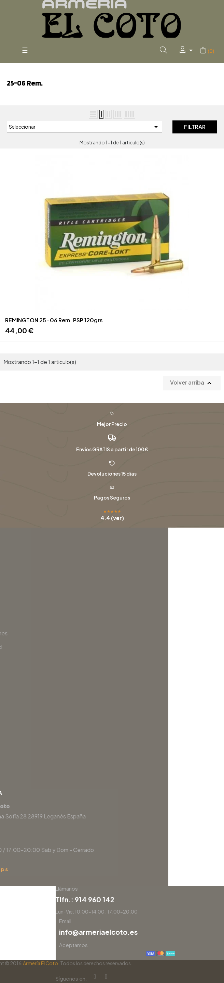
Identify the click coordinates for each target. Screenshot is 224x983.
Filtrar (195, 126)
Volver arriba (191, 383)
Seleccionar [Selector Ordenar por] (84, 127)
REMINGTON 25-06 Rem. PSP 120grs (54, 320)
